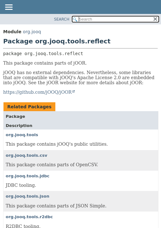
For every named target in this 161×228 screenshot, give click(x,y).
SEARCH (62, 19)
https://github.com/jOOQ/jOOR (37, 92)
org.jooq (32, 31)
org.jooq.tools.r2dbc (29, 216)
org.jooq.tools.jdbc (27, 176)
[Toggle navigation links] (8, 7)
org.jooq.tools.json (27, 196)
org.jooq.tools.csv (26, 155)
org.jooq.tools (22, 134)
